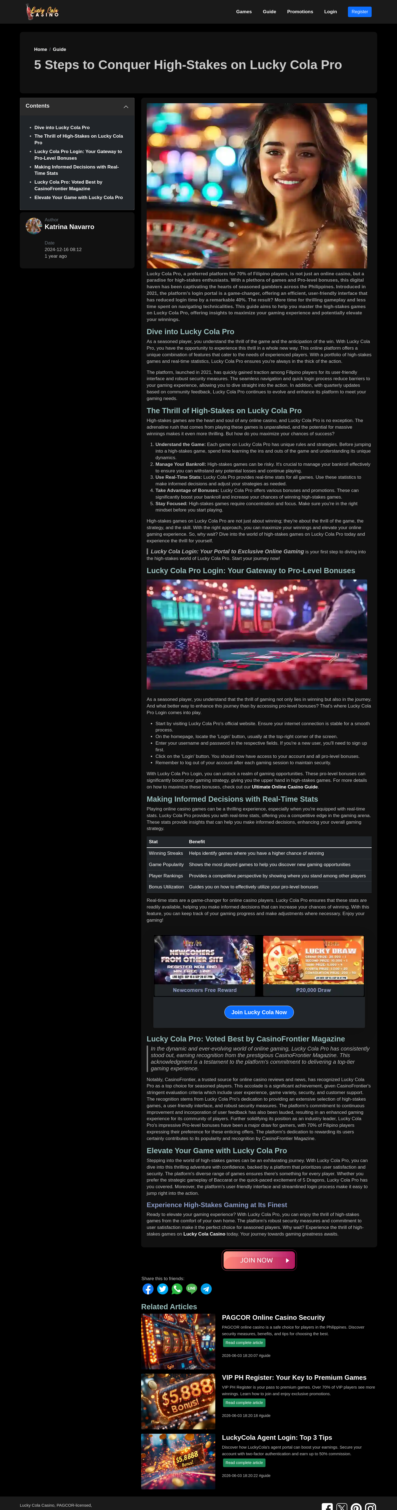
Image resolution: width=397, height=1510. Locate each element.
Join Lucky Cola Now (259, 1012)
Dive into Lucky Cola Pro (62, 127)
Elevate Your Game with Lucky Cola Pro (78, 197)
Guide (269, 11)
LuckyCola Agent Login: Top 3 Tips (277, 1437)
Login (330, 11)
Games (244, 11)
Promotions (300, 11)
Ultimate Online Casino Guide (285, 787)
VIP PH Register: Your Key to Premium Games (294, 1377)
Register (360, 11)
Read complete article (244, 1342)
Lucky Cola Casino (204, 1234)
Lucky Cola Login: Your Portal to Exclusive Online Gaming (227, 551)
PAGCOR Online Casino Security (273, 1317)
